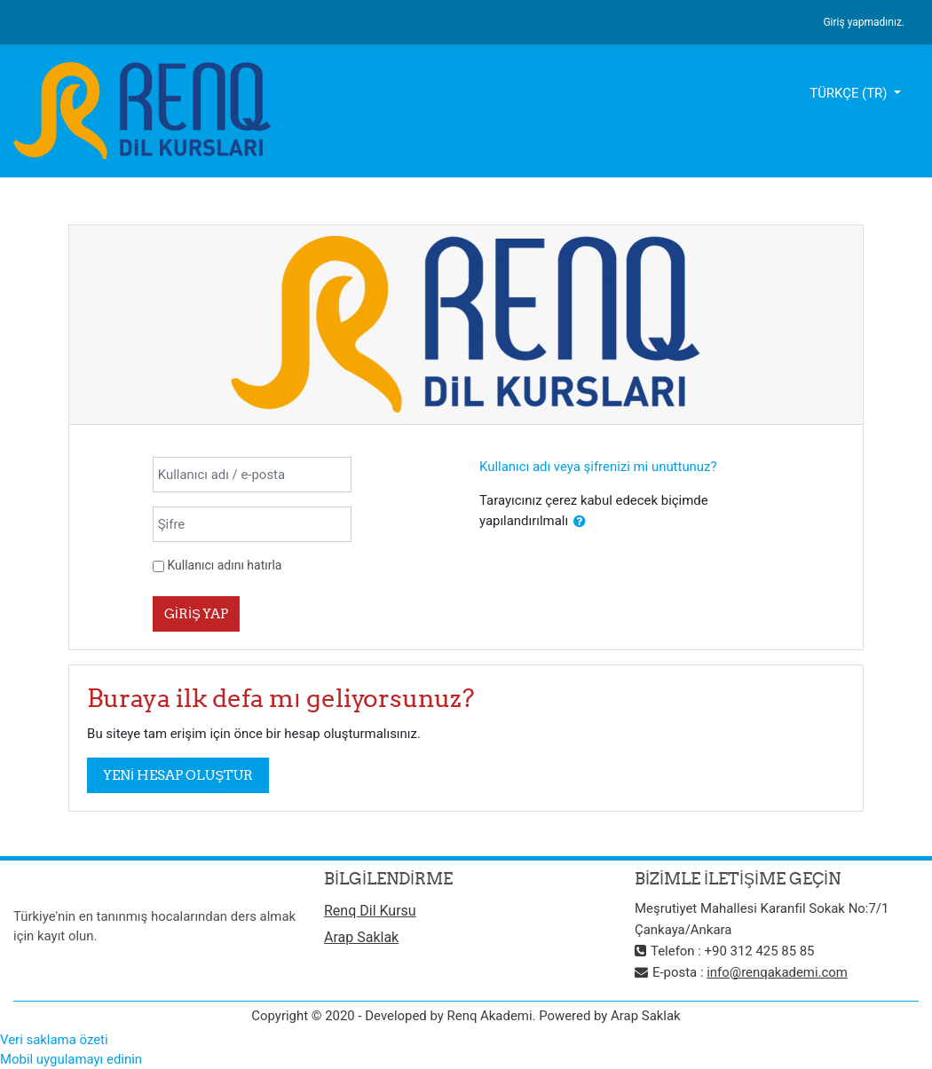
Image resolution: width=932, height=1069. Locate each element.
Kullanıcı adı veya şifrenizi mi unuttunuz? (598, 467)
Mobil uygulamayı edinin (71, 1059)
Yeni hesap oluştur (178, 774)
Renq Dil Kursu (370, 910)
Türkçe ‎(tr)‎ (850, 93)
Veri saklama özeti (54, 1040)
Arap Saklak (361, 937)
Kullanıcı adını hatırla (224, 565)
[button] (580, 521)
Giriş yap (196, 613)
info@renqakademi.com (777, 972)
